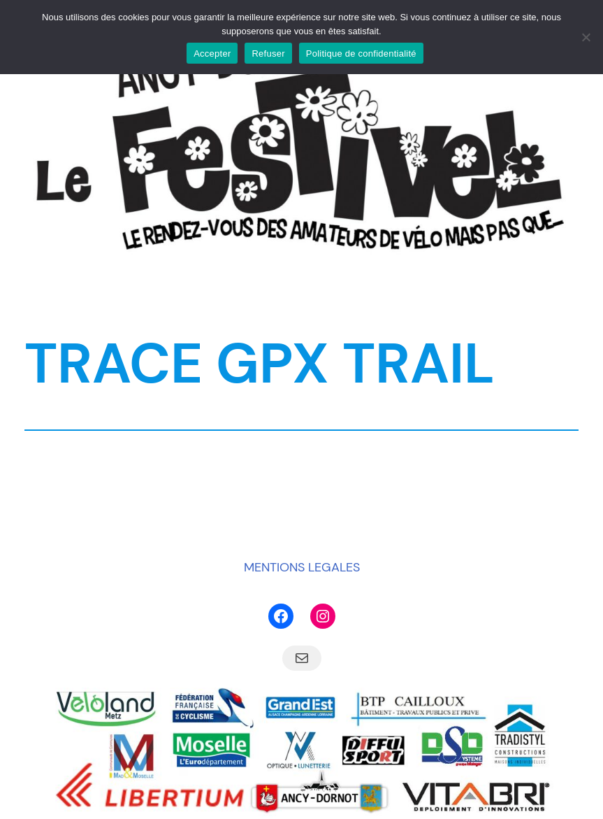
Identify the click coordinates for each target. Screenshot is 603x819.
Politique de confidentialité (361, 53)
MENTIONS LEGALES (302, 567)
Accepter (212, 53)
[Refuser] (586, 37)
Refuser (268, 53)
